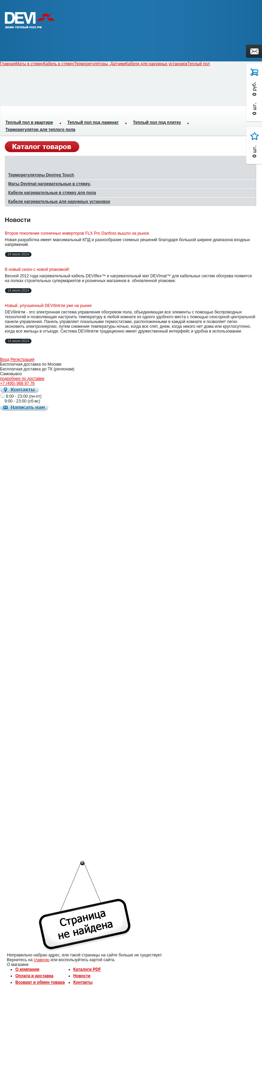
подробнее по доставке (22, 378)
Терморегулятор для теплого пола (40, 129)
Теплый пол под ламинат (93, 122)
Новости (81, 975)
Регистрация (22, 359)
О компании (27, 969)
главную (41, 959)
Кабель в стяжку (58, 63)
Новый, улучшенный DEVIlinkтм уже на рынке (48, 305)
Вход (4, 359)
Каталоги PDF (87, 969)
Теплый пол (199, 63)
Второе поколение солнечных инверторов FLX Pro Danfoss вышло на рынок (77, 233)
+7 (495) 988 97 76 (17, 383)
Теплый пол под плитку (157, 122)
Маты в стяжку (29, 63)
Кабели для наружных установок (157, 63)
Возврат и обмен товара (40, 982)
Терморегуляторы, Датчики (100, 63)
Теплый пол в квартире (29, 122)
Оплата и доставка (34, 975)
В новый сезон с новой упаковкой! (37, 269)
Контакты (83, 982)
